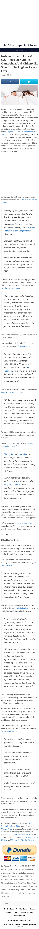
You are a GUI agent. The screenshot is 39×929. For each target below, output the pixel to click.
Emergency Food (27, 912)
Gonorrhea (29, 869)
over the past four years (10, 288)
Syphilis (33, 876)
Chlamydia (9, 454)
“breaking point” (24, 346)
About (8, 912)
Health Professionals (25, 873)
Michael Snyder (7, 829)
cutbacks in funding (20, 608)
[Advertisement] (19, 21)
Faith (12, 866)
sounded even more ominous (11, 392)
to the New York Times (23, 523)
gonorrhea (22, 454)
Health (24, 866)
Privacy (15, 912)
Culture (6, 866)
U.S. (34, 866)
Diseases (21, 869)
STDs (27, 876)
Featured (18, 866)
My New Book (9, 909)
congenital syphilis (12, 484)
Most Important (19, 915)
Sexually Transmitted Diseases (12, 876)
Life (29, 866)
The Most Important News (19, 45)
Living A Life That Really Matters (23, 840)
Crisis (15, 869)
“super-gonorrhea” (8, 731)
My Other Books (21, 909)
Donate (32, 909)
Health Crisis (12, 873)
